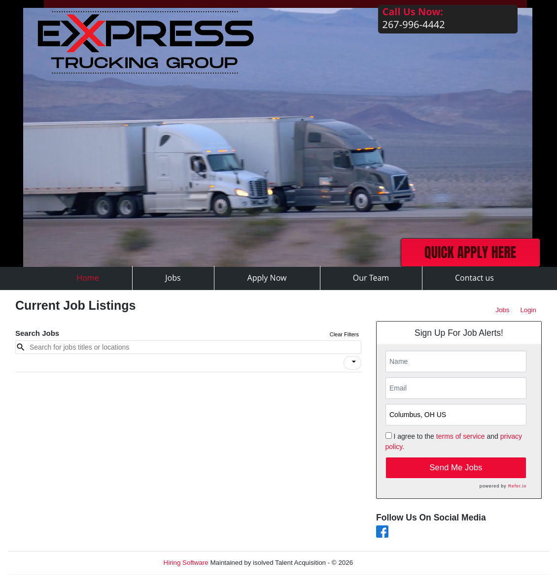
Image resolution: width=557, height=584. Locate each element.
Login (528, 310)
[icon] (354, 362)
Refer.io (517, 486)
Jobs (502, 310)
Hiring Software (186, 562)
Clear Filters (344, 334)
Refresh (382, 562)
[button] (352, 363)
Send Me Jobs (455, 467)
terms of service (460, 436)
